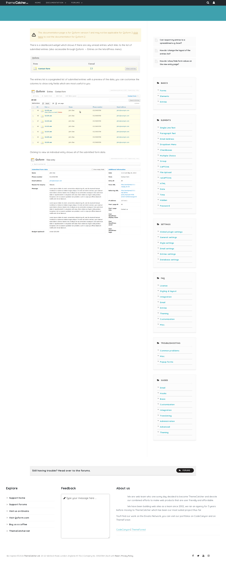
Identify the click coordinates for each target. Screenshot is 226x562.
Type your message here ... (81, 498)
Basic (162, 399)
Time (162, 194)
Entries (163, 102)
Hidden (163, 200)
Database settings (169, 259)
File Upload (165, 172)
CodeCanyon (123, 529)
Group (163, 161)
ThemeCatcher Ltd (32, 556)
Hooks (163, 393)
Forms (163, 90)
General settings (168, 237)
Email (162, 302)
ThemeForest (139, 529)
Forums (184, 470)
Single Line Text (167, 127)
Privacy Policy (127, 556)
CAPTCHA (164, 167)
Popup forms (166, 362)
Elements (164, 96)
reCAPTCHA (165, 178)
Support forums (18, 504)
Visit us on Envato (19, 511)
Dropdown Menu (168, 144)
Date (162, 189)
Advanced (165, 427)
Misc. (162, 325)
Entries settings (168, 254)
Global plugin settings (171, 232)
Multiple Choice (167, 155)
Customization (167, 319)
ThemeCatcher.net (19, 530)
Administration (167, 421)
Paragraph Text (168, 133)
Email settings (167, 248)
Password (165, 206)
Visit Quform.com (19, 517)
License (163, 285)
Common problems (169, 350)
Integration (166, 297)
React (117, 556)
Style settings (167, 243)
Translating (166, 416)
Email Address (167, 139)
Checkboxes (166, 150)
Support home (17, 497)
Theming (164, 313)
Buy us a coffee (18, 524)
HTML (162, 183)
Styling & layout (168, 291)
